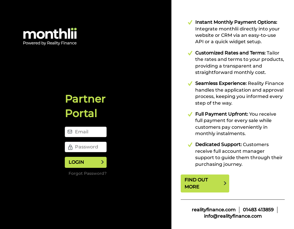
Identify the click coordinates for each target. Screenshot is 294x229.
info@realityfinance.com (233, 216)
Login (76, 162)
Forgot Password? (88, 173)
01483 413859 (258, 209)
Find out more (196, 183)
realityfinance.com (214, 209)
